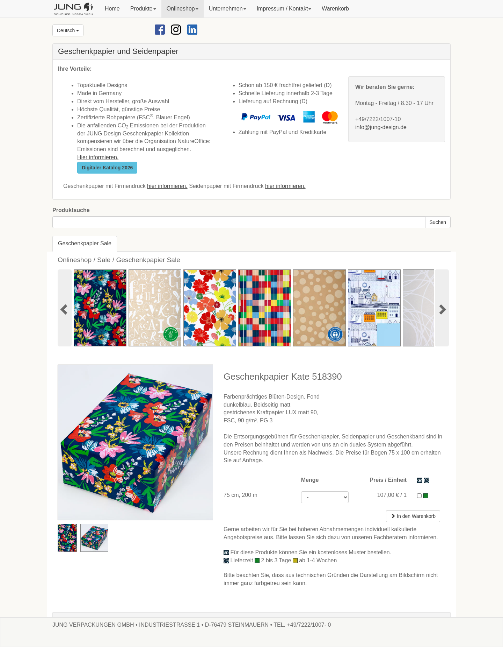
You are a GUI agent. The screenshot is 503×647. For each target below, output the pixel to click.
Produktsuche (71, 210)
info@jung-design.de (381, 127)
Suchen (438, 222)
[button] (143, 8)
